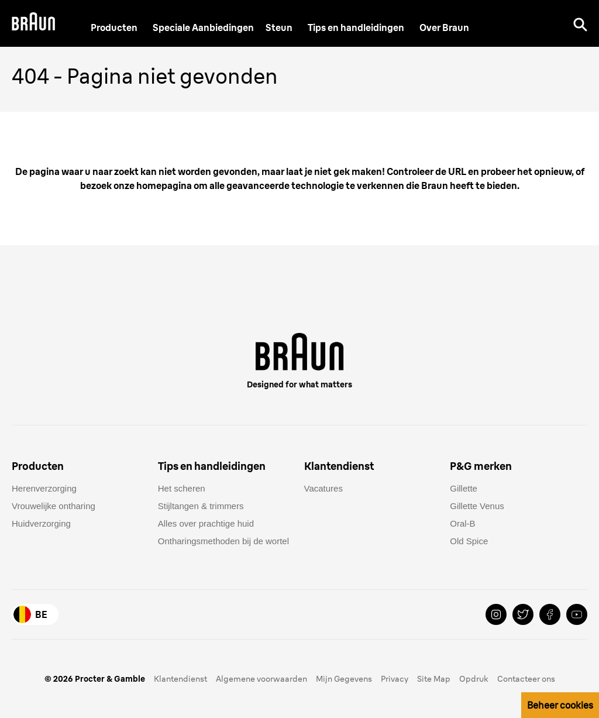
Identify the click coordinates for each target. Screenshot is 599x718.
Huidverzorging (41, 523)
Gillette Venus (477, 506)
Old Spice (469, 541)
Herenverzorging (44, 488)
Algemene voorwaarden (261, 679)
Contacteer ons (526, 679)
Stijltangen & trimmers (201, 506)
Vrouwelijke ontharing (53, 506)
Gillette (463, 488)
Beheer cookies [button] (560, 705)
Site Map (433, 679)
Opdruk (473, 679)
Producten (114, 27)
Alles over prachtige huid (206, 523)
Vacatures (323, 488)
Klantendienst (180, 679)
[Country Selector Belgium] (35, 614)
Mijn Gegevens (344, 679)
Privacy (394, 679)
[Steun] (279, 27)
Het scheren (181, 488)
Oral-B (462, 523)
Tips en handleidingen (356, 27)
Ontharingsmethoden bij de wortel (223, 541)
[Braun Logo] (33, 23)
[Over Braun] (444, 27)
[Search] (580, 23)
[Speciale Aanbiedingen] (203, 27)
